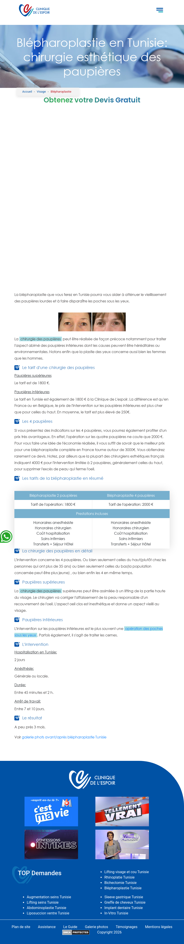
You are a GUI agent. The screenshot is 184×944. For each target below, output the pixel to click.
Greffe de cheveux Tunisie (125, 902)
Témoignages (126, 927)
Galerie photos (96, 927)
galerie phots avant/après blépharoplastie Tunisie (64, 737)
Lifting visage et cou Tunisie (126, 872)
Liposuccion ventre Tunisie (48, 913)
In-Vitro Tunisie (116, 913)
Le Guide (70, 927)
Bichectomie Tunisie (120, 883)
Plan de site (21, 927)
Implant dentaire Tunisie (123, 908)
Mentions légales (158, 927)
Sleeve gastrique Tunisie (123, 897)
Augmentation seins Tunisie (49, 897)
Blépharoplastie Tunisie (122, 888)
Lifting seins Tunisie (42, 902)
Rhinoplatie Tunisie (119, 877)
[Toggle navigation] (159, 10)
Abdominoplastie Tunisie (46, 908)
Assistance (47, 927)
